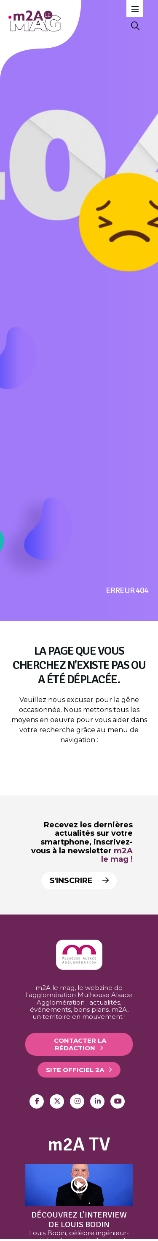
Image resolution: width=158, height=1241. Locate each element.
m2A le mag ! (117, 855)
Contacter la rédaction (80, 1044)
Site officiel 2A (75, 1070)
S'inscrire (78, 880)
